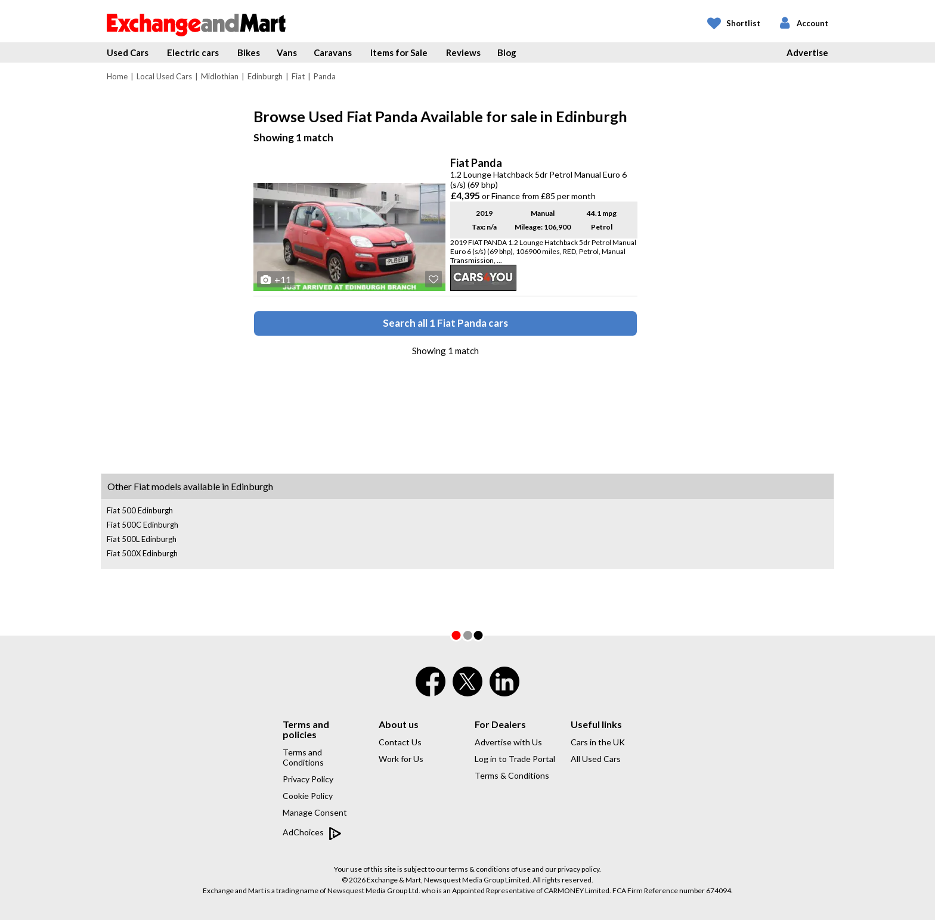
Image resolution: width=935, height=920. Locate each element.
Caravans (333, 52)
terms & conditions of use (489, 869)
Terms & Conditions (512, 775)
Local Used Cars (164, 76)
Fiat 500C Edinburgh (142, 524)
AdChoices (312, 833)
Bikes (248, 52)
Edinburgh (265, 76)
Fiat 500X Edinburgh (142, 553)
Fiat (298, 76)
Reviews (463, 52)
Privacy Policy (308, 779)
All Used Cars (596, 759)
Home (117, 76)
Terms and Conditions (303, 757)
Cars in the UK (598, 742)
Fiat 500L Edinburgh (142, 539)
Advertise (807, 52)
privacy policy (578, 869)
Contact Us (400, 742)
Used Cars (127, 52)
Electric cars (193, 52)
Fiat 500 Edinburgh (140, 510)
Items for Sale (399, 52)
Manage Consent (315, 812)
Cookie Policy (308, 796)
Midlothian (220, 76)
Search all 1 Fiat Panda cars (445, 323)
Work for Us (401, 759)
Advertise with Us (508, 742)
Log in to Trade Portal (515, 759)
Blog (506, 52)
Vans (287, 52)
